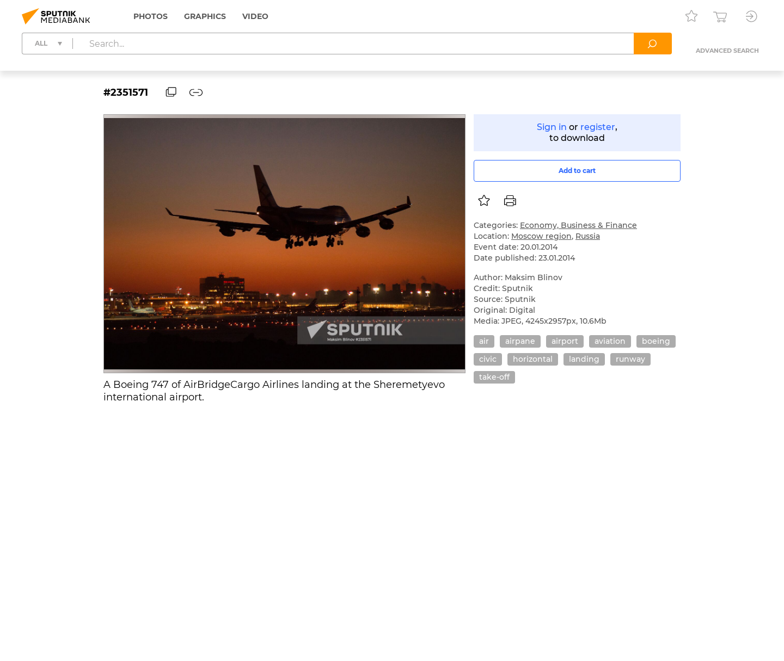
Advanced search (727, 50)
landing (584, 359)
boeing (656, 341)
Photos (150, 16)
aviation (610, 341)
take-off (494, 377)
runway (630, 359)
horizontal (533, 359)
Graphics (205, 16)
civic (488, 359)
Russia (587, 236)
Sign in (552, 127)
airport (565, 341)
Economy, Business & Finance (578, 225)
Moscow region (541, 236)
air (484, 341)
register (597, 127)
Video (255, 16)
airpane (520, 341)
